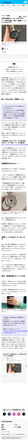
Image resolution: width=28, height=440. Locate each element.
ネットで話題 (21, 5)
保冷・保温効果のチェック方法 (14, 71)
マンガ (8, 5)
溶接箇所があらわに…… (14, 67)
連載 (14, 5)
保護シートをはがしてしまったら (14, 69)
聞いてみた (4, 51)
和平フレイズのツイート (7, 45)
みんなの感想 (23, 16)
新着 (2, 5)
